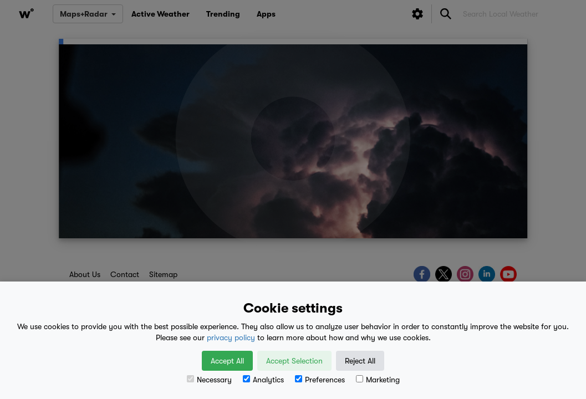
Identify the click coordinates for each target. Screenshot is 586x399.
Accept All (227, 360)
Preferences (320, 379)
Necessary (209, 379)
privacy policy (231, 337)
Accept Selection (294, 360)
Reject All (360, 360)
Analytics (263, 379)
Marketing (378, 379)
